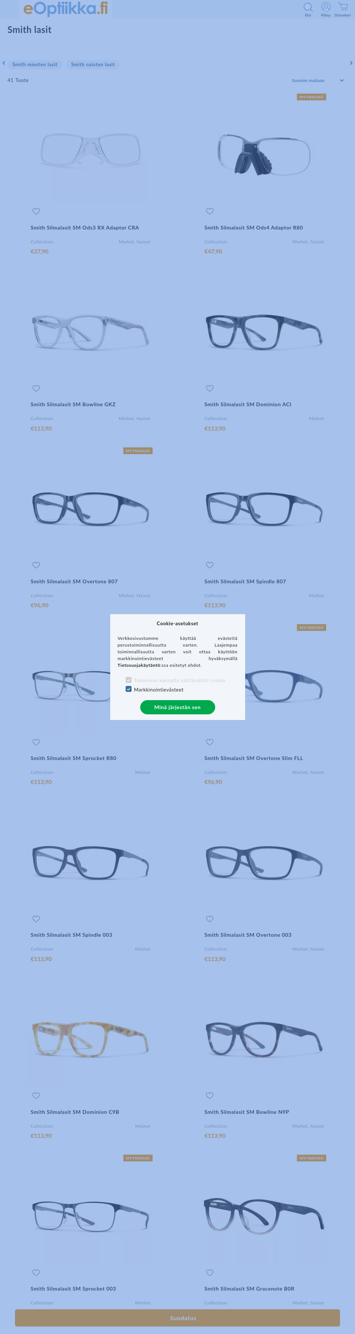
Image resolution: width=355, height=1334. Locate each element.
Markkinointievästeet (158, 690)
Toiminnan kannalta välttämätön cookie (179, 680)
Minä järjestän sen (177, 707)
